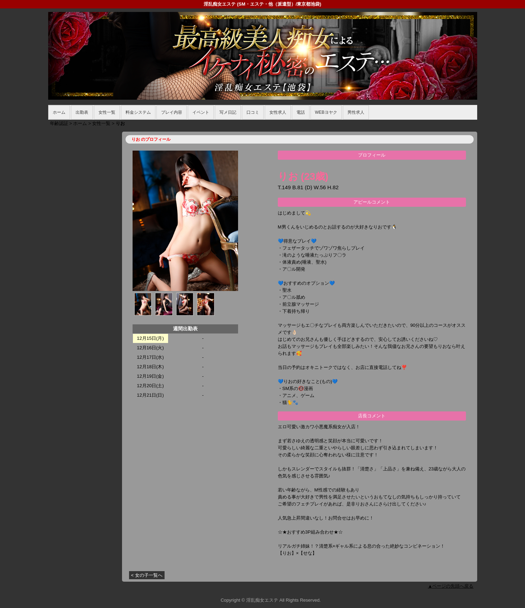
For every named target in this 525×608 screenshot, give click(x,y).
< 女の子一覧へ (146, 575)
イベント (200, 112)
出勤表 (82, 112)
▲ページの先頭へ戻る (451, 586)
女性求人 (277, 112)
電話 (300, 112)
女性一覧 (106, 112)
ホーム (59, 112)
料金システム (138, 112)
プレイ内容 (171, 112)
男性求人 (355, 112)
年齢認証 (59, 123)
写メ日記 (227, 112)
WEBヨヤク (326, 112)
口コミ (253, 112)
